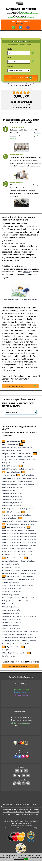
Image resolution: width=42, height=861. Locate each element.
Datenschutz (9, 828)
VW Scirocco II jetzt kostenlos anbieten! (20, 299)
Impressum (30, 828)
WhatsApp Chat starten (22, 689)
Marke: (10, 49)
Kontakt (26, 271)
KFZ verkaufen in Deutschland (12, 804)
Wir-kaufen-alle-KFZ (33, 814)
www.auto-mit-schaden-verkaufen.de (22, 807)
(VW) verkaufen (13, 441)
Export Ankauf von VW (19, 814)
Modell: (10, 58)
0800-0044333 (27, 717)
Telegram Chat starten (22, 692)
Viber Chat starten (22, 695)
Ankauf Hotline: (16, 720)
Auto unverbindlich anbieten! (19, 386)
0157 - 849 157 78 (26, 12)
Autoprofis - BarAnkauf (21, 9)
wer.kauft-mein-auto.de (29, 804)
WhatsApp (13, 145)
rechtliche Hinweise (19, 828)
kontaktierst (22, 322)
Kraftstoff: (11, 66)
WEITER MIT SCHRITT (20, 77)
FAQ (35, 828)
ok (26, 859)
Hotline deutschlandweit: (20, 22)
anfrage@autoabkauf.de (31, 13)
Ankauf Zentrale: (18, 717)
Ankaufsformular (22, 726)
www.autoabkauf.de (25, 809)
